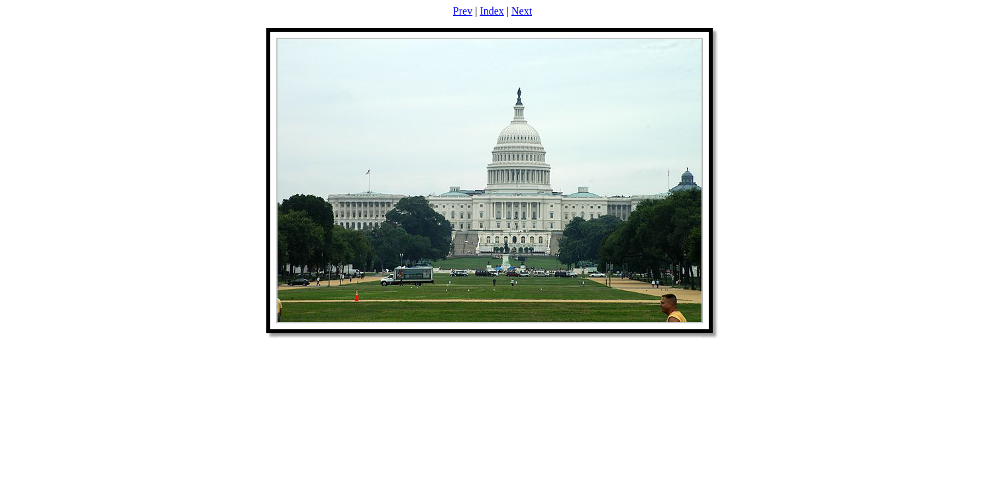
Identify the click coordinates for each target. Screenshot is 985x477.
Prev (462, 11)
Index (491, 11)
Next (521, 11)
